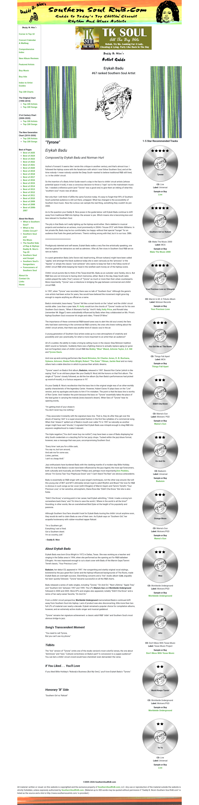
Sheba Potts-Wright (72, 361)
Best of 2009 (29, 201)
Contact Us (24, 278)
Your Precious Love (160, 309)
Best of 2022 (29, 162)
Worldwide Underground (160, 596)
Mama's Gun (160, 424)
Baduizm (160, 481)
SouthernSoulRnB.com (109, 787)
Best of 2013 (29, 189)
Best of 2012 (29, 192)
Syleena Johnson (53, 361)
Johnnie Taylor (117, 349)
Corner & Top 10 (27, 34)
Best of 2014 (29, 186)
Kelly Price (107, 309)
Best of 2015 (29, 183)
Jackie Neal (114, 361)
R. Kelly (81, 306)
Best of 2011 (29, 195)
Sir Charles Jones (105, 358)
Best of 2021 (29, 165)
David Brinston (89, 358)
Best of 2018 (29, 174)
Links (21, 282)
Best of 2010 (29, 198)
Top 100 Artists (30, 104)
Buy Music (24, 70)
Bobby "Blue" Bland (99, 349)
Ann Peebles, (122, 471)
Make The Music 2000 (160, 252)
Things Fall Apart (160, 366)
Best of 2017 (29, 177)
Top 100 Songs (30, 107)
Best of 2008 (29, 204)
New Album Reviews (29, 58)
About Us (23, 275)
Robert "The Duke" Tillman (95, 361)
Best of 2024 (29, 156)
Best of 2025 (29, 153)
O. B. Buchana (122, 358)
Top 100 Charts (26, 92)
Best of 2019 (29, 171)
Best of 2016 (29, 180)
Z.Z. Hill (128, 349)
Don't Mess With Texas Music (160, 653)
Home (21, 285)
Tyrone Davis (55, 352)
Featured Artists (26, 64)
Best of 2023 (29, 159)
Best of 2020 (29, 168)
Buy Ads (23, 77)
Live (160, 195)
